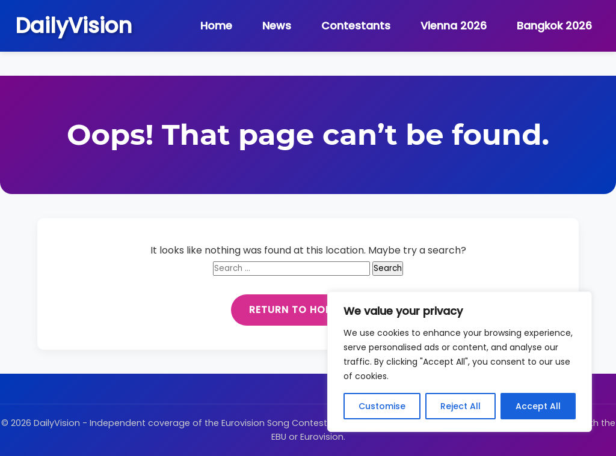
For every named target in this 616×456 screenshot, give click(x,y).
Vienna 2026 (453, 26)
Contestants (355, 26)
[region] (459, 361)
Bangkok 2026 (554, 26)
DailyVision (73, 25)
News (276, 26)
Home (216, 26)
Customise (382, 406)
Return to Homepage (308, 310)
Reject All (460, 406)
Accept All (538, 406)
